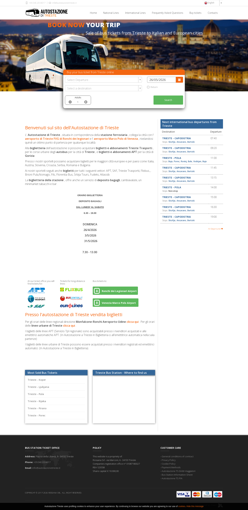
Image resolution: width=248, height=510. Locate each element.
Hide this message (195, 506)
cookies (181, 506)
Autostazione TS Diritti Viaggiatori (178, 471)
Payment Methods (171, 467)
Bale (190, 161)
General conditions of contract (177, 456)
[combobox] (212, 3)
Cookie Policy (168, 463)
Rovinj (184, 161)
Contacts (213, 12)
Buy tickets (195, 12)
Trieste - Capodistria (176, 138)
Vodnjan (197, 161)
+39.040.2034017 (35, 2)
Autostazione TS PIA (172, 478)
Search (168, 100)
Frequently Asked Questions (167, 12)
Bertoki (191, 141)
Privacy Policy (169, 460)
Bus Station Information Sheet (177, 474)
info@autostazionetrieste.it (62, 2)
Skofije (171, 141)
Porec (177, 161)
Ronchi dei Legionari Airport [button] (115, 291)
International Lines (135, 12)
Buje (170, 161)
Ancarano (181, 141)
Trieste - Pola (171, 158)
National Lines (111, 12)
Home (93, 12)
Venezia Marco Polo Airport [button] (115, 303)
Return (152, 87)
